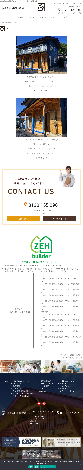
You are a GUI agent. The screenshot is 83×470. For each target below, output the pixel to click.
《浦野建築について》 (68, 381)
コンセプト (31, 17)
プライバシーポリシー (68, 391)
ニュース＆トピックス (47, 384)
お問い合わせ (77, 3)
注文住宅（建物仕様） (21, 391)
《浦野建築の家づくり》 (22, 381)
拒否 (36, 467)
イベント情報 (44, 386)
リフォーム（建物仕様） (22, 396)
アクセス (67, 3)
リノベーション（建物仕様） (23, 393)
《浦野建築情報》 (45, 381)
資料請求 (24, 219)
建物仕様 (54, 17)
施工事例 (43, 17)
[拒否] (80, 465)
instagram (42, 391)
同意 (30, 467)
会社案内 (58, 3)
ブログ (41, 388)
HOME (20, 17)
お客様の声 (17, 388)
